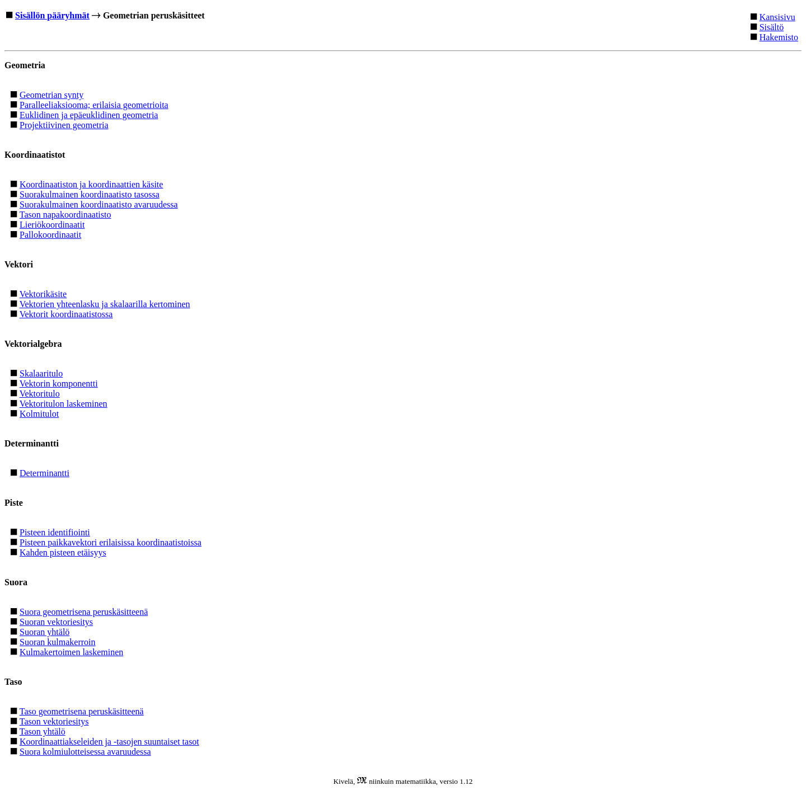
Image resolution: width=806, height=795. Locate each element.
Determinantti (44, 473)
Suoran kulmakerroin (58, 642)
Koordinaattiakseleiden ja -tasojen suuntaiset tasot (109, 741)
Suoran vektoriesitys (56, 622)
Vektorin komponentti (59, 383)
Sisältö (772, 27)
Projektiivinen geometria (64, 125)
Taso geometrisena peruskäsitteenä (82, 711)
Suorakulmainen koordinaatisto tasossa (90, 194)
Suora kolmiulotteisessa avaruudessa (85, 751)
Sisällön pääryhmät (52, 15)
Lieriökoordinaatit (52, 224)
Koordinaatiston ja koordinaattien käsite (91, 184)
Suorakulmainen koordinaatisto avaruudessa (99, 204)
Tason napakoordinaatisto (65, 214)
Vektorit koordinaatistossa (66, 314)
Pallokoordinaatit (50, 234)
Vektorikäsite (43, 294)
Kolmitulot (39, 413)
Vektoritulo (40, 393)
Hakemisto (779, 37)
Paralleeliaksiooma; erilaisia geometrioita (94, 105)
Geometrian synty (51, 95)
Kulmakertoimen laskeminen (71, 652)
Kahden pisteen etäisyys (63, 552)
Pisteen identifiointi (55, 532)
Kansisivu (777, 17)
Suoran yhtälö (44, 632)
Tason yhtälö (42, 731)
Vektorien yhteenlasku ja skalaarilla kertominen (105, 304)
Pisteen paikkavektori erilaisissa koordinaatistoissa (111, 542)
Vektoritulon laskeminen (63, 403)
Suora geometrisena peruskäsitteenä (84, 612)
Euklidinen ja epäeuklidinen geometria (89, 115)
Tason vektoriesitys (54, 721)
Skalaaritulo (41, 373)
